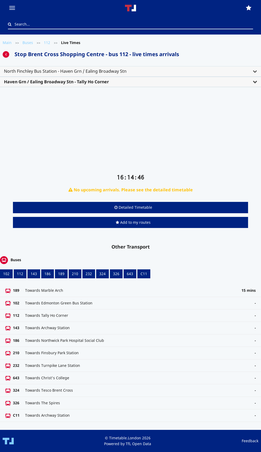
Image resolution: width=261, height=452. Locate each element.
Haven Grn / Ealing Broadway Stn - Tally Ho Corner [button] (56, 82)
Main (7, 42)
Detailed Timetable (133, 207)
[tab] (130, 71)
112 (47, 42)
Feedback (250, 440)
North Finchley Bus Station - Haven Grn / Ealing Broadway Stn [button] (65, 71)
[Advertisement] (130, 132)
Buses (27, 42)
